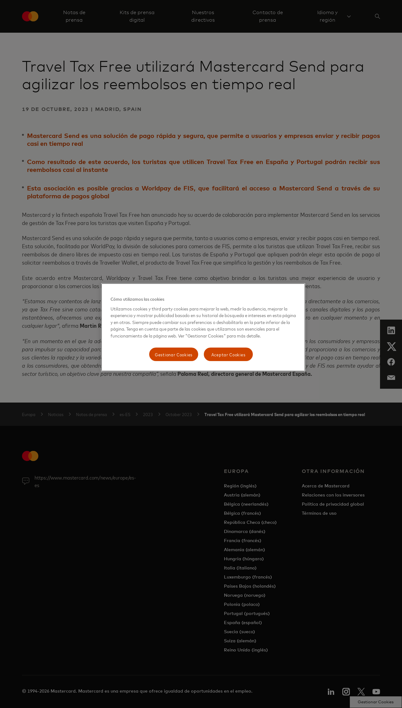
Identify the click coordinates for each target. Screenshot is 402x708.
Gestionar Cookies (174, 354)
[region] (203, 327)
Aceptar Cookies (228, 354)
